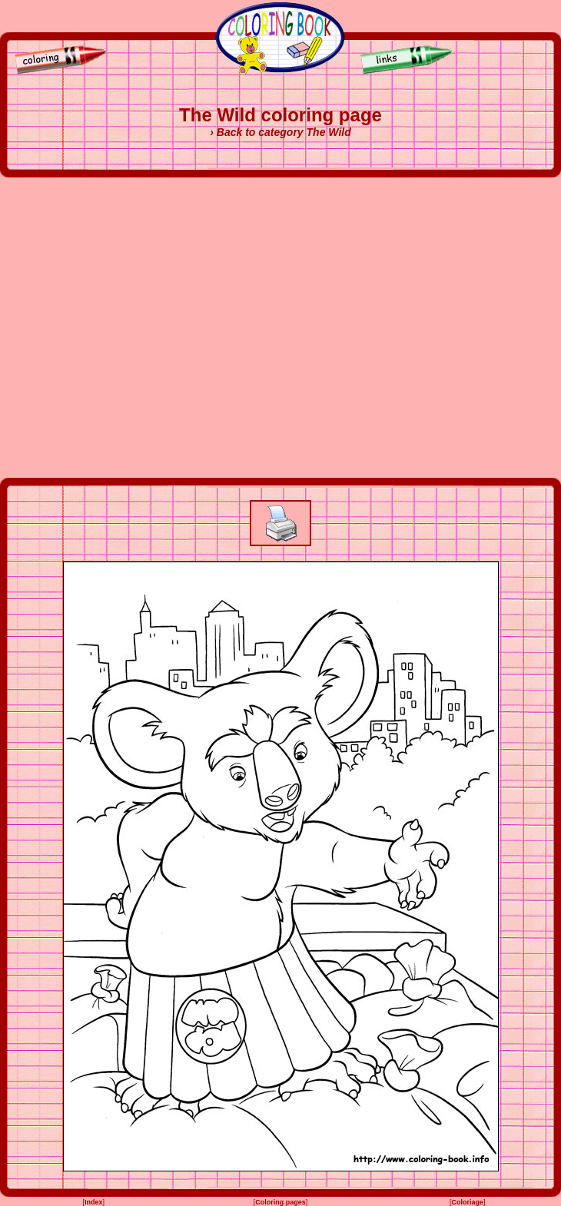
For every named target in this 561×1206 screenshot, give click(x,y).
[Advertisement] (148, 327)
